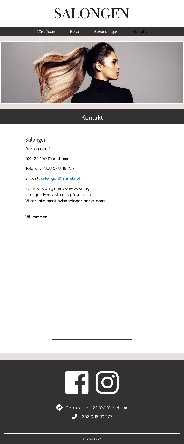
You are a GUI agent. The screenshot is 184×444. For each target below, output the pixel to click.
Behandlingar (106, 31)
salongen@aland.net (61, 178)
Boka (74, 31)
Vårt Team (46, 31)
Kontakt (140, 31)
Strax (97, 439)
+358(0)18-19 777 (96, 416)
